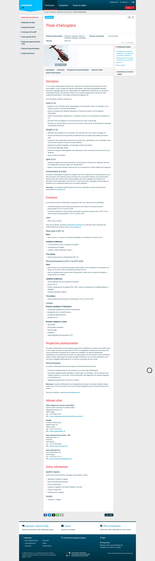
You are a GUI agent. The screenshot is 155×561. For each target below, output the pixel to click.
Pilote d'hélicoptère (80, 12)
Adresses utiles (97, 70)
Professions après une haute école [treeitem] (30, 43)
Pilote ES (119, 62)
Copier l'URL (108, 515)
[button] (45, 515)
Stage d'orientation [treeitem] (27, 53)
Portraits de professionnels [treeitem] (30, 48)
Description (50, 70)
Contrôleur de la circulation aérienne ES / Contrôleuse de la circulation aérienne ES (125, 53)
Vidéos (44, 543)
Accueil (46, 12)
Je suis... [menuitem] (129, 8)
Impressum (130, 553)
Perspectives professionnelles (78, 70)
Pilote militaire (121, 65)
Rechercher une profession (65, 12)
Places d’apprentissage (31, 540)
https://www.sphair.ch (57, 431)
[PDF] (129, 17)
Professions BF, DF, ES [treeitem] (28, 37)
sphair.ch (61, 189)
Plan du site (111, 553)
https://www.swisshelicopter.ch (61, 459)
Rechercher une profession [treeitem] (30, 17)
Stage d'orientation (30, 543)
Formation (60, 70)
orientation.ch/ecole (74, 225)
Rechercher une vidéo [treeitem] (28, 22)
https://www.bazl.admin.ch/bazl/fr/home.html (66, 416)
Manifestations (47, 546)
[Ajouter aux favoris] (133, 17)
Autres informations (53, 73)
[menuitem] (50, 5)
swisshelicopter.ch (73, 392)
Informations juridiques (121, 553)
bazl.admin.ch (76, 227)
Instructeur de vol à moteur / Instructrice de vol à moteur (125, 59)
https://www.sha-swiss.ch (59, 446)
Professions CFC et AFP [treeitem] (28, 32)
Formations (46, 540)
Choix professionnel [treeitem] (27, 27)
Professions (53, 12)
